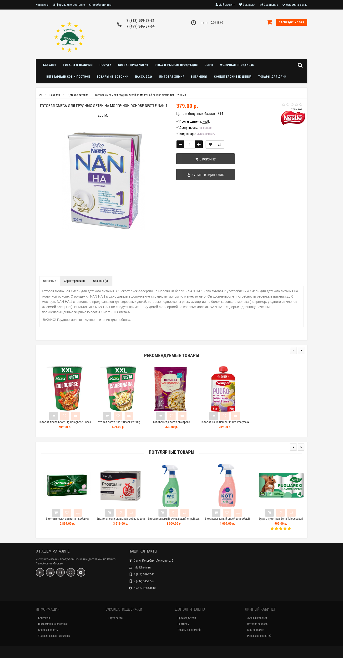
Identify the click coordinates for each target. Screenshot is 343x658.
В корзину (200, 159)
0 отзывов (296, 109)
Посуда (105, 65)
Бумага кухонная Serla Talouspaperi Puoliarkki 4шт (291, 521)
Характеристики (74, 281)
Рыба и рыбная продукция (176, 65)
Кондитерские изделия (233, 76)
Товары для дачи (272, 76)
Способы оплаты (100, 4)
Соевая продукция (133, 65)
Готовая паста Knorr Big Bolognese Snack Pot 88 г (65, 424)
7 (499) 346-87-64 (140, 26)
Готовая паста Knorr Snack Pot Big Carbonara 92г (118, 424)
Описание (49, 281)
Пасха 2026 (144, 76)
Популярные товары (171, 452)
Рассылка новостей (259, 636)
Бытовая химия (171, 76)
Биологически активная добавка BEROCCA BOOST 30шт (77, 521)
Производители (186, 618)
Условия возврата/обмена (54, 636)
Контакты (42, 4)
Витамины (199, 76)
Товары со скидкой (189, 630)
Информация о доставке (69, 4)
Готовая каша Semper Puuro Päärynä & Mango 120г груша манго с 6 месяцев (225, 424)
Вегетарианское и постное (68, 76)
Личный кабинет (257, 618)
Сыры (209, 65)
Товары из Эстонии (112, 76)
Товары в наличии (78, 65)
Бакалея (49, 65)
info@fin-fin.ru (142, 567)
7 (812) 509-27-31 (140, 20)
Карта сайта (115, 618)
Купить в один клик (200, 175)
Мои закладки (255, 630)
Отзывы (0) (100, 281)
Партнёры (183, 624)
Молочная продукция (237, 65)
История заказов (257, 624)
